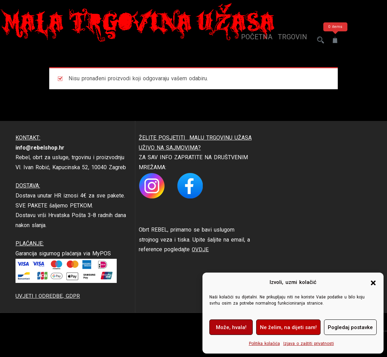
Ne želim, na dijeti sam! (288, 327)
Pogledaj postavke (350, 327)
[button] (373, 282)
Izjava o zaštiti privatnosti (308, 343)
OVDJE (200, 249)
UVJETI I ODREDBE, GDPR (48, 296)
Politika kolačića (264, 343)
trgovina (288, 40)
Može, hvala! (231, 327)
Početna (250, 40)
